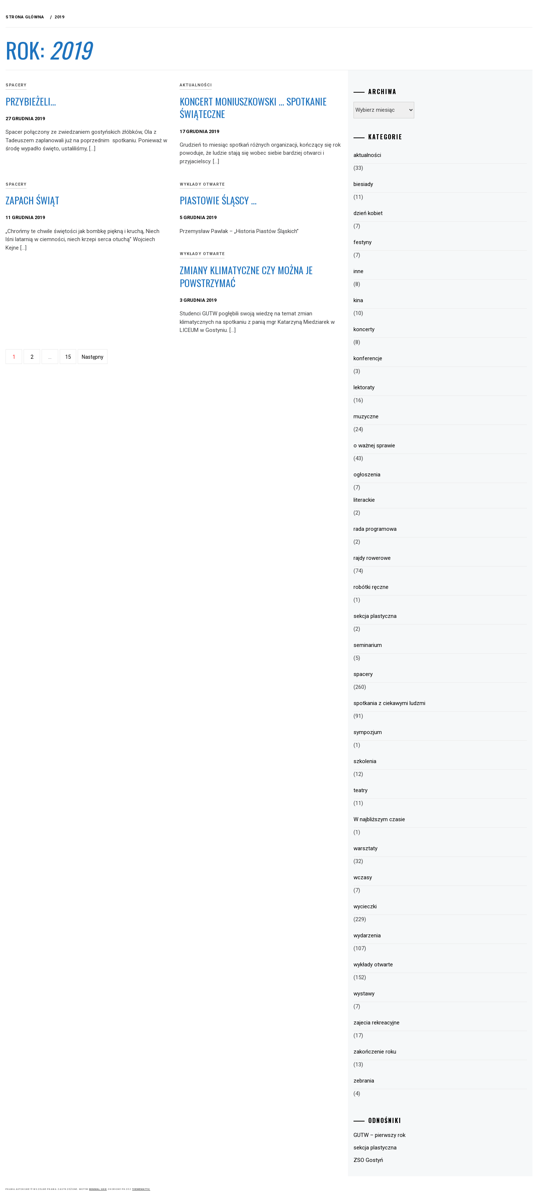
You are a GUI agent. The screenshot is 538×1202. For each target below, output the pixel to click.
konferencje (406, 358)
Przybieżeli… (141, 101)
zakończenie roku (413, 1051)
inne (397, 271)
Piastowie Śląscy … (292, 200)
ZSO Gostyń (407, 1160)
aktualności (270, 85)
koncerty (402, 329)
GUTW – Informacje (55, 91)
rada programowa (413, 529)
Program (40, 107)
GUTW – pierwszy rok (418, 1135)
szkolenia (403, 761)
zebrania (402, 1080)
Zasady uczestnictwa (58, 140)
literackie (403, 500)
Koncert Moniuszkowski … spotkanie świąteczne (306, 107)
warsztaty (404, 848)
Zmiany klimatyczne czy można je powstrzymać (316, 276)
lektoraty (402, 387)
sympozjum (406, 732)
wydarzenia (405, 935)
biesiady (402, 184)
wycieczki (403, 906)
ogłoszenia (405, 474)
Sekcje (36, 188)
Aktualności (45, 59)
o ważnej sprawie (413, 445)
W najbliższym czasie (418, 819)
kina (397, 300)
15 (179, 357)
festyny (401, 242)
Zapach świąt (143, 200)
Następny (203, 357)
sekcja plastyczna (413, 616)
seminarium (406, 645)
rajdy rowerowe (410, 558)
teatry (399, 790)
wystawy (402, 993)
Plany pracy (45, 156)
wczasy (401, 877)
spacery (126, 85)
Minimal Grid (208, 1189)
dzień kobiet (406, 213)
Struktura (43, 123)
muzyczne (404, 416)
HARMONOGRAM (48, 172)
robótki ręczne (409, 587)
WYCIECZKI (41, 75)
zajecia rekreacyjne (415, 1022)
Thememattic (252, 1189)
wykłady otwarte (276, 184)
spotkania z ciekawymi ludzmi (428, 703)
